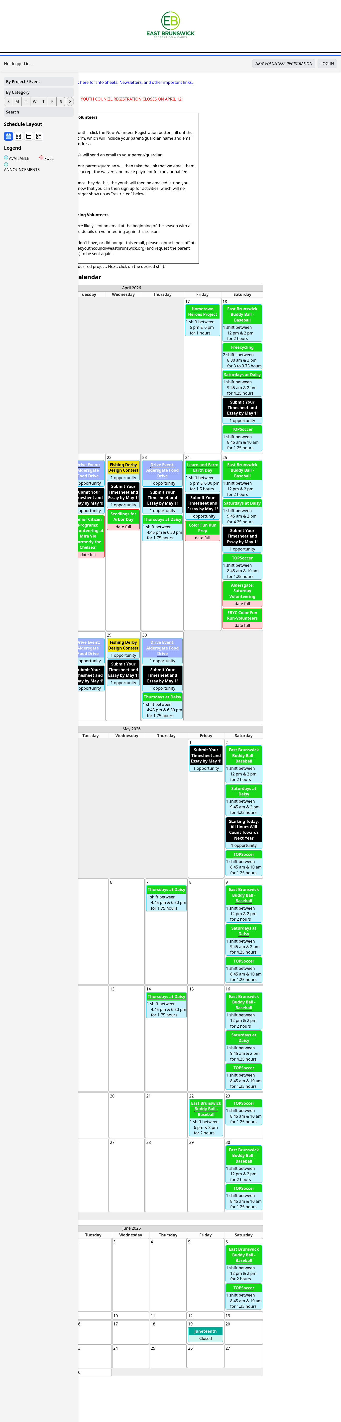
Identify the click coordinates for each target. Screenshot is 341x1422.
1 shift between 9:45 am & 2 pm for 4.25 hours (320, 383)
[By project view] (38, 136)
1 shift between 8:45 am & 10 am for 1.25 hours (320, 437)
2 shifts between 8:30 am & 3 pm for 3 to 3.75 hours (320, 355)
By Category (18, 92)
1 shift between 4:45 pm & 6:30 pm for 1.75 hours (240, 528)
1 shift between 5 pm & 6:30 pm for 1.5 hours (280, 476)
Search (12, 112)
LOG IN (327, 63)
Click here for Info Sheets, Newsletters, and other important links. (209, 82)
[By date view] (28, 136)
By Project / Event (23, 81)
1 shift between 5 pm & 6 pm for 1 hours (280, 320)
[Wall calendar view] (8, 136)
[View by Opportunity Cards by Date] (18, 136)
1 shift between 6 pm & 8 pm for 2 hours (283, 1117)
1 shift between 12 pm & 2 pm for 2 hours (320, 323)
